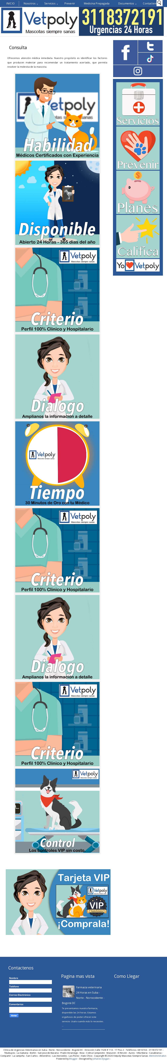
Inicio (10, 3)
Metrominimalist (157, 1055)
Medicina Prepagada (96, 3)
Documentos (126, 3)
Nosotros (30, 3)
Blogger (73, 1058)
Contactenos (151, 3)
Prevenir (69, 3)
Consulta (18, 47)
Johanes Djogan (101, 1058)
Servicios (49, 3)
